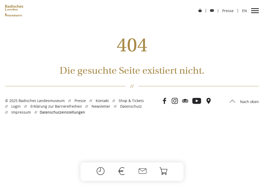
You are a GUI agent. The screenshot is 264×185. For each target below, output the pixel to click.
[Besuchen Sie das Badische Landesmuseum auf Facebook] (164, 101)
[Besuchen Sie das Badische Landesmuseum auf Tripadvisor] (185, 101)
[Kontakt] (142, 171)
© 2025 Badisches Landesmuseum (35, 100)
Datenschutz (131, 106)
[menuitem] (200, 11)
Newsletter (101, 106)
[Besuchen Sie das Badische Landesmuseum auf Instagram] (175, 101)
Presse (80, 100)
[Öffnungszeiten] (100, 171)
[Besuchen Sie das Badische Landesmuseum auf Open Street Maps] (208, 101)
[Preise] (121, 171)
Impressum (21, 112)
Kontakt (102, 100)
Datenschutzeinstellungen (62, 112)
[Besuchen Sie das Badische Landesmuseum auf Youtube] (196, 101)
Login (16, 106)
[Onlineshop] (163, 171)
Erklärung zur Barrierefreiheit (56, 106)
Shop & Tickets (131, 100)
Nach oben (249, 101)
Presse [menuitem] (228, 11)
